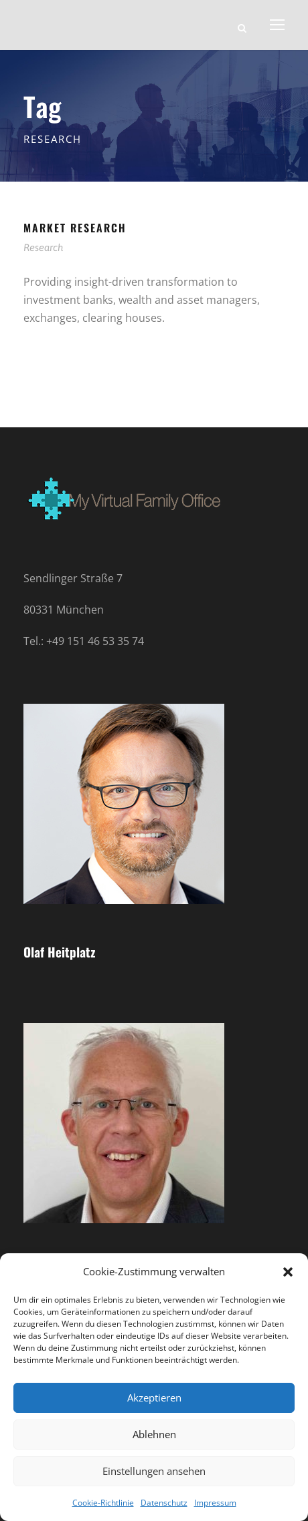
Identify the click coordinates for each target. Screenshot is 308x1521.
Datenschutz (164, 1502)
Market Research (75, 228)
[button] (288, 1272)
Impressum (215, 1502)
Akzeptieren (154, 1397)
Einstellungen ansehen (154, 1471)
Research (43, 247)
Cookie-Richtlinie (103, 1502)
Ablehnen (154, 1434)
